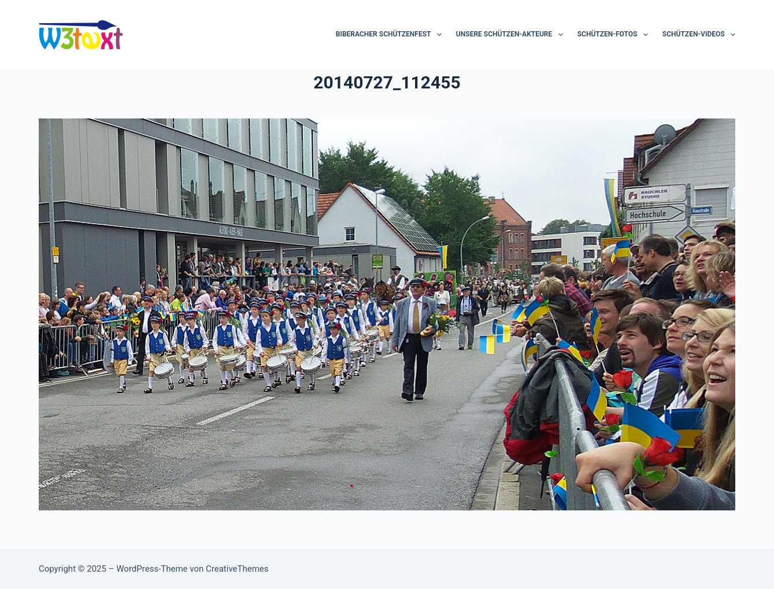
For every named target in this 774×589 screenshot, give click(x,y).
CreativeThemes (237, 569)
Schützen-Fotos (615, 35)
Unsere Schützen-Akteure (512, 35)
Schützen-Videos (698, 35)
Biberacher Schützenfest (391, 35)
